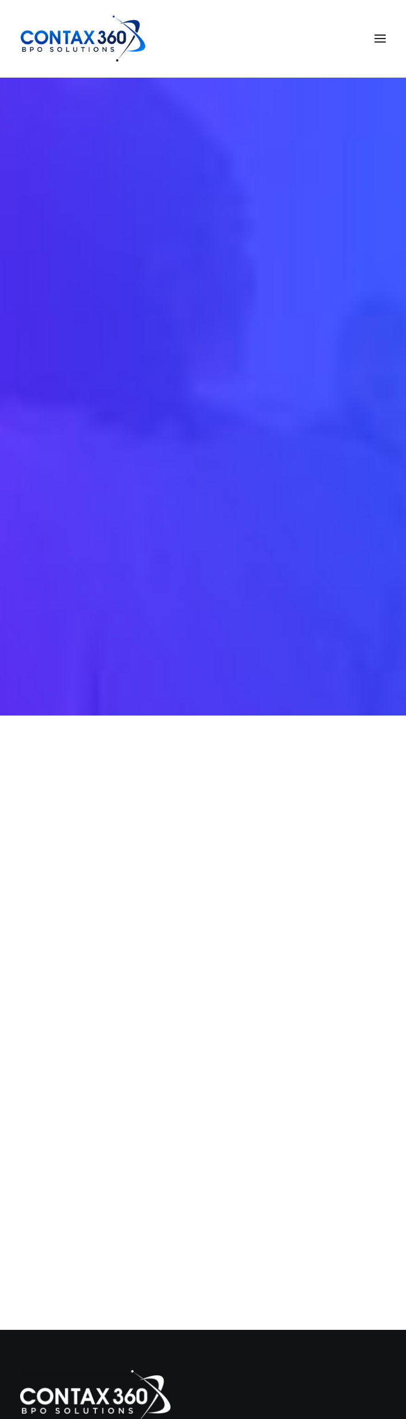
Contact (52, 1163)
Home (48, 1092)
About (48, 1128)
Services (53, 1110)
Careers (52, 1146)
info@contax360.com (62, 1358)
